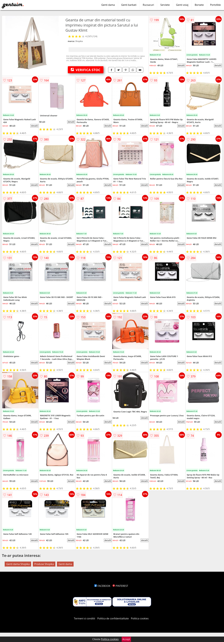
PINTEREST (120, 586)
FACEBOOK (102, 586)
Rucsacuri (148, 5)
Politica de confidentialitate (113, 618)
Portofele (215, 5)
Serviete (165, 5)
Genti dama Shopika (18, 564)
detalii (181, 65)
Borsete (199, 5)
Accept (126, 639)
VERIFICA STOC (85, 69)
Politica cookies (140, 618)
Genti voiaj (182, 5)
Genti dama (108, 5)
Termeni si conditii (84, 618)
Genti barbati (128, 5)
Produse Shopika (44, 564)
